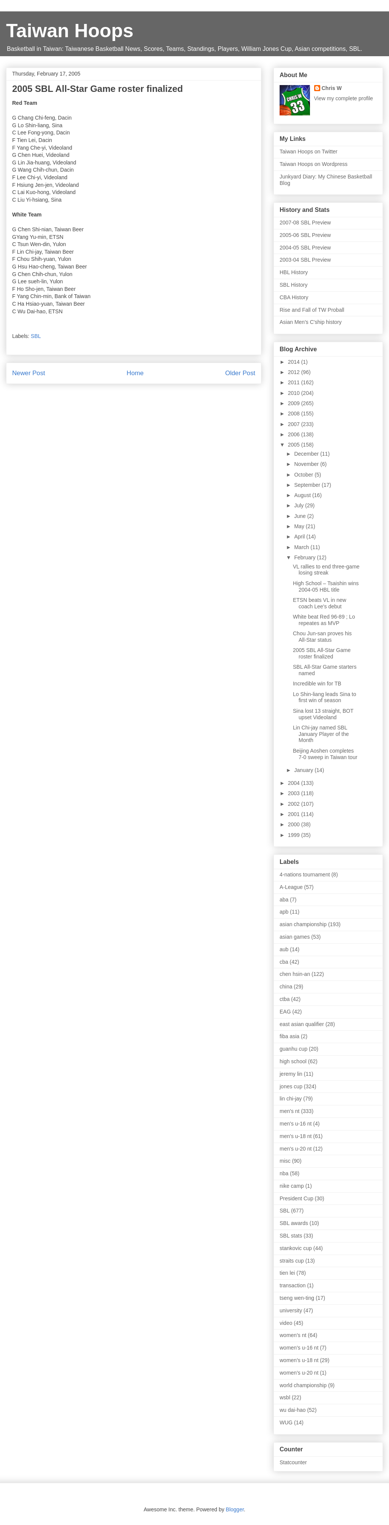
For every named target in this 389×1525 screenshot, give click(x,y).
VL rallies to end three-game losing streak (326, 570)
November (307, 464)
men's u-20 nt (296, 1149)
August (303, 495)
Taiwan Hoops (69, 30)
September (307, 485)
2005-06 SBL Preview (305, 235)
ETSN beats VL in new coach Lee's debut (319, 603)
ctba (284, 999)
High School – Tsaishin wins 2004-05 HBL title (326, 586)
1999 (294, 835)
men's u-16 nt (296, 1124)
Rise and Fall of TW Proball (312, 310)
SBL (36, 336)
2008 (294, 413)
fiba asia (289, 1036)
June (300, 516)
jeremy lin (291, 1074)
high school (293, 1061)
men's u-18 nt (296, 1136)
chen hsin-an (295, 974)
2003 (294, 793)
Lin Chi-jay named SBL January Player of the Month (321, 734)
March (302, 547)
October (304, 475)
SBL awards (294, 1223)
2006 (294, 434)
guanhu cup (293, 1049)
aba (284, 900)
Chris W (332, 88)
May (299, 526)
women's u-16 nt (299, 1348)
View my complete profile (343, 98)
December (307, 454)
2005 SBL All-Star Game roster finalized (322, 653)
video (286, 1323)
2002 (294, 804)
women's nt (293, 1335)
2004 (294, 783)
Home (135, 373)
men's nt (289, 1111)
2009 (294, 403)
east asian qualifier (302, 1024)
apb (284, 912)
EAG (285, 1012)
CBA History (294, 297)
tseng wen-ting (297, 1298)
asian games (295, 937)
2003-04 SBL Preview (305, 260)
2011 (294, 382)
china (286, 987)
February (305, 557)
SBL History (293, 285)
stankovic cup (296, 1248)
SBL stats (291, 1236)
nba (284, 1173)
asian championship (303, 924)
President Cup (296, 1198)
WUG (286, 1422)
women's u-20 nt (299, 1373)
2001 (294, 814)
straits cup (292, 1261)
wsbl (285, 1397)
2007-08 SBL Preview (305, 222)
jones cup (291, 1086)
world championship (303, 1385)
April (300, 537)
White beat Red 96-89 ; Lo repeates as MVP (324, 620)
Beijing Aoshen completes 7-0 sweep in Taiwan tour (325, 754)
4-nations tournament (305, 874)
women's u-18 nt (299, 1360)
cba (284, 962)
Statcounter (293, 1462)
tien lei (287, 1273)
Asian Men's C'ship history (311, 322)
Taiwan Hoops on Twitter (308, 151)
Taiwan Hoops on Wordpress (314, 164)
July (299, 505)
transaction (292, 1285)
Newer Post (28, 373)
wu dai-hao (293, 1410)
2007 (294, 424)
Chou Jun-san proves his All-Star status (322, 636)
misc (285, 1161)
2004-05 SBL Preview (305, 248)
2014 (294, 362)
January (304, 770)
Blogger (235, 1509)
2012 (294, 372)
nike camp (292, 1186)
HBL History (294, 272)
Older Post (240, 373)
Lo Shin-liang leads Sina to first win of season (324, 697)
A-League (291, 887)
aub (284, 949)
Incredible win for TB (317, 683)
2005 (294, 445)
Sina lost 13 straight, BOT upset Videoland (323, 714)
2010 (294, 393)
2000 (294, 824)
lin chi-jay (291, 1099)
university (291, 1310)
